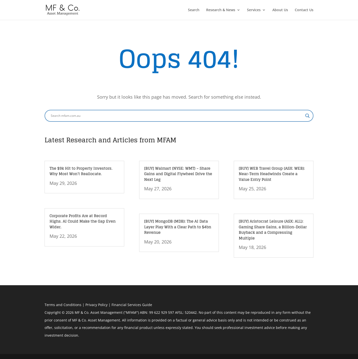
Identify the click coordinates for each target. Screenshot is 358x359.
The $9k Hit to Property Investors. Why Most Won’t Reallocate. (81, 171)
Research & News (220, 10)
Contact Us (304, 10)
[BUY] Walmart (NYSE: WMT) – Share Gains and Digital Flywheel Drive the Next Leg (178, 174)
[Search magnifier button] (307, 115)
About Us (280, 10)
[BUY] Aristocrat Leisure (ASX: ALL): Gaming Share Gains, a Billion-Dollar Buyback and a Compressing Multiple (273, 229)
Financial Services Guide (132, 304)
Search (193, 10)
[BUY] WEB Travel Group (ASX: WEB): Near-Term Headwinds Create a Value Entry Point (272, 174)
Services (254, 10)
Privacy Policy (96, 304)
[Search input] (177, 115)
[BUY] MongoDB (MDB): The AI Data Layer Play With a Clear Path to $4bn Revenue (177, 227)
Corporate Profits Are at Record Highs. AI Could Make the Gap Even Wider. (83, 221)
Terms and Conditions (63, 304)
